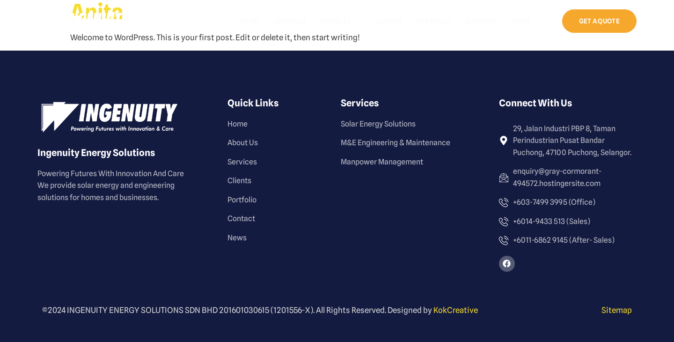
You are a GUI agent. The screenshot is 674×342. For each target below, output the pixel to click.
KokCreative (455, 310)
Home (250, 21)
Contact (481, 21)
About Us (290, 21)
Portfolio (434, 21)
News (520, 21)
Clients (388, 21)
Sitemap (616, 310)
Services (340, 21)
